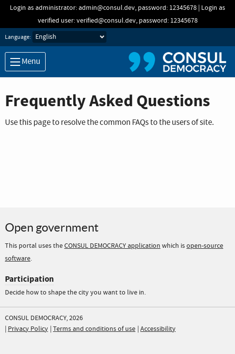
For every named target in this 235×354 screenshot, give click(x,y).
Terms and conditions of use (94, 328)
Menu (25, 61)
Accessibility (158, 328)
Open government (52, 227)
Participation (29, 279)
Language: (18, 37)
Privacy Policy (28, 328)
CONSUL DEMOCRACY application (112, 245)
